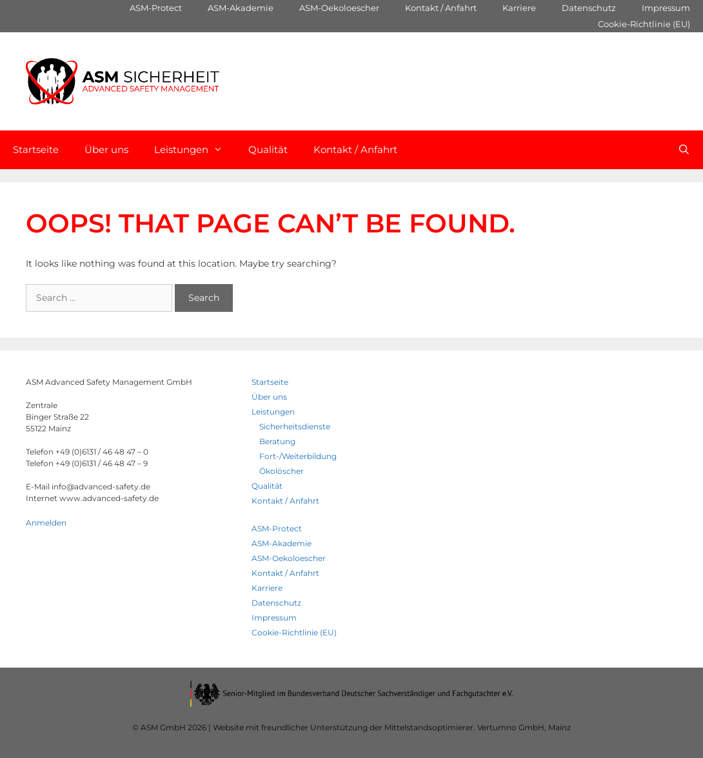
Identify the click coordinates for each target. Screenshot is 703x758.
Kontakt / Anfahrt (441, 8)
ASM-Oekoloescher (339, 8)
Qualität (268, 149)
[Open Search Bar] (684, 149)
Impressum (666, 8)
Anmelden (46, 523)
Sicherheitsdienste (294, 426)
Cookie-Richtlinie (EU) (644, 24)
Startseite (36, 149)
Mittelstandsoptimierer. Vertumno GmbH (464, 727)
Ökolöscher (281, 471)
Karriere (519, 8)
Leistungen (194, 149)
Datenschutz (589, 8)
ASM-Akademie (240, 8)
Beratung (277, 441)
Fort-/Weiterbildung (298, 456)
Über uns (106, 149)
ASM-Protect (156, 8)
